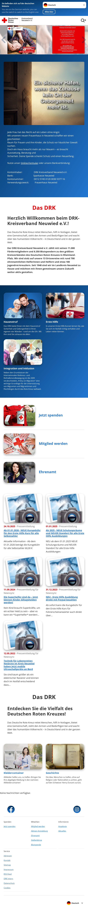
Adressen (8, 856)
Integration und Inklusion (19, 368)
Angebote (62, 826)
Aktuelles (62, 831)
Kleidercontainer (14, 772)
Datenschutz (9, 883)
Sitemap (7, 865)
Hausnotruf (11, 321)
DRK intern (8, 878)
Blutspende (36, 844)
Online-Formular (29, 163)
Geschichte (52, 772)
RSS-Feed (8, 874)
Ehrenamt (47, 471)
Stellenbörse (36, 840)
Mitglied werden (53, 443)
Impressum (9, 869)
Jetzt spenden (51, 415)
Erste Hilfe (52, 321)
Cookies (7, 888)
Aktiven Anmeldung (39, 831)
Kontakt (7, 860)
